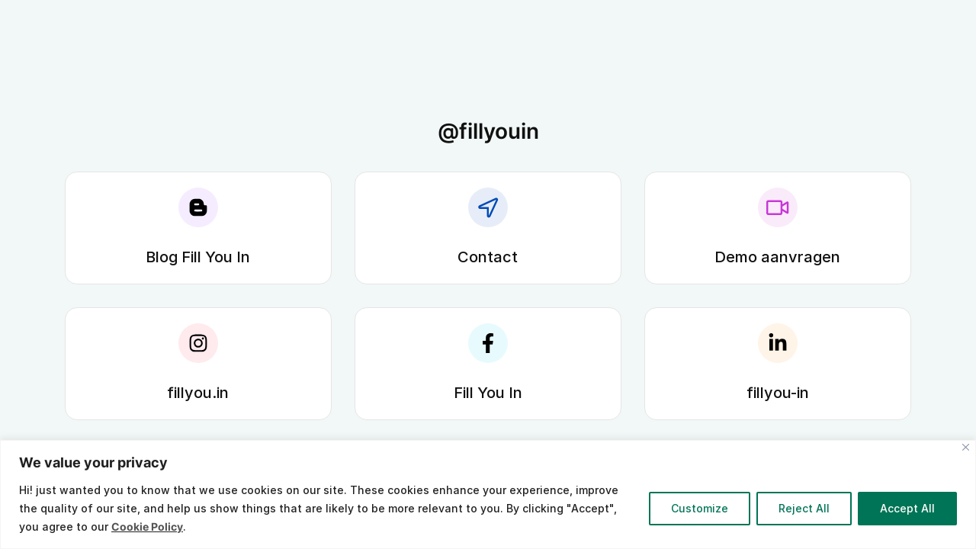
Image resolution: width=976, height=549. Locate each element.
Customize (699, 508)
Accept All (907, 508)
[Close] (965, 447)
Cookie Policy (147, 526)
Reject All (804, 508)
